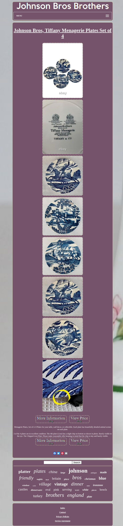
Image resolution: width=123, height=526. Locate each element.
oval (47, 489)
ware (77, 490)
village (45, 484)
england (75, 495)
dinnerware (36, 490)
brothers (55, 495)
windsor (25, 485)
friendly (26, 477)
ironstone (98, 485)
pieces (94, 490)
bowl (47, 480)
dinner (77, 483)
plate (89, 496)
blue (102, 478)
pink (56, 489)
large (63, 472)
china (53, 472)
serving (67, 489)
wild (34, 486)
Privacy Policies (62, 516)
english (39, 479)
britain (56, 478)
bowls (103, 489)
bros (76, 477)
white (85, 489)
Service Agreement (62, 521)
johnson (78, 471)
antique (94, 472)
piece (66, 479)
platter (25, 471)
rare (88, 486)
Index (62, 508)
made (103, 472)
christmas (90, 478)
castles (23, 489)
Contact (62, 512)
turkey (38, 496)
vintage (61, 484)
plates (40, 471)
